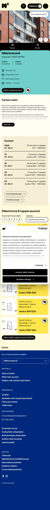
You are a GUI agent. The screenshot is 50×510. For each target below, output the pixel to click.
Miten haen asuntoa (10, 377)
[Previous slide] (40, 40)
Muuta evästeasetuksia (11, 469)
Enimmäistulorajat (15, 194)
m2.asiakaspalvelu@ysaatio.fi (14, 416)
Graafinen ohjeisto (9, 466)
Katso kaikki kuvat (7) (38, 14)
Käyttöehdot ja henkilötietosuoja (15, 459)
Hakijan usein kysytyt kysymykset (16, 380)
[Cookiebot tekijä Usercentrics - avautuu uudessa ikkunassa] (37, 228)
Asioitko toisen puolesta (12, 439)
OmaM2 (16, 395)
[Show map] (37, 46)
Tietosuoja (6, 455)
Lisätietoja (39, 265)
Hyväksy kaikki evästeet (24, 272)
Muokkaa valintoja (25, 279)
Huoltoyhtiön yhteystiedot (12, 432)
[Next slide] (46, 40)
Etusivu (5, 347)
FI (23, 6)
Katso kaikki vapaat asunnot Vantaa (19, 337)
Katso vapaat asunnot (13, 90)
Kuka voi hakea (8, 373)
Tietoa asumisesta (9, 402)
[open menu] (45, 6)
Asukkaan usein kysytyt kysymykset (17, 398)
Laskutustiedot (8, 442)
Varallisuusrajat (14, 200)
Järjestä (29, 216)
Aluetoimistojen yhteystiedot (14, 435)
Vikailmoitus (7, 405)
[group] (25, 26)
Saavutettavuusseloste (11, 462)
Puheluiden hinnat (9, 428)
